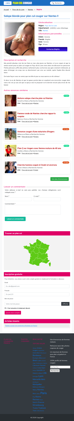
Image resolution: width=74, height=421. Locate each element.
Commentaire (10, 204)
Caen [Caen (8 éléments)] (39, 360)
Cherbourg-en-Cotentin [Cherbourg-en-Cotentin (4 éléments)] (41, 363)
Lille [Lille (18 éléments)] (45, 373)
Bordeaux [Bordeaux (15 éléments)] (37, 355)
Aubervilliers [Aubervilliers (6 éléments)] (36, 353)
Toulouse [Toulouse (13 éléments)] (42, 408)
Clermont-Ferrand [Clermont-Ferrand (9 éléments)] (39, 365)
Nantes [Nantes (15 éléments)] (40, 389)
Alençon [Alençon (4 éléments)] (35, 348)
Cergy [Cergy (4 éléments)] (34, 363)
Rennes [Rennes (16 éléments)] (36, 399)
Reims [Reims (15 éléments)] (38, 396)
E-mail (36, 196)
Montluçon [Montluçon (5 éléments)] (36, 382)
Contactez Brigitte (53, 49)
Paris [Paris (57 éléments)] (43, 393)
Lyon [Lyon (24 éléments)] (40, 376)
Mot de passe (9, 298)
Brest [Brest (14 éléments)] (35, 360)
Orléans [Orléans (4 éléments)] (38, 393)
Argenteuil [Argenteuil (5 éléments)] (41, 350)
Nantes (30, 9)
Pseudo (7, 290)
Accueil (6, 9)
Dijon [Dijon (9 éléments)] (43, 368)
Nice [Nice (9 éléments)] (34, 393)
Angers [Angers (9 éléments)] (35, 350)
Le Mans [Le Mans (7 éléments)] (39, 373)
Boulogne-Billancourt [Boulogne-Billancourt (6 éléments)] (39, 358)
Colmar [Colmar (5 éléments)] (35, 368)
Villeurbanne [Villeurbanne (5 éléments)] (40, 410)
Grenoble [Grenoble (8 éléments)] (40, 370)
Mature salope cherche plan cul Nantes (35, 98)
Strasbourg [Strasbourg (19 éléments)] (38, 405)
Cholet (36, 170)
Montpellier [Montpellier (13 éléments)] (37, 384)
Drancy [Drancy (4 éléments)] (34, 370)
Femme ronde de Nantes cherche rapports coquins (36, 115)
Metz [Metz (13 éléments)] (43, 379)
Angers (36, 137)
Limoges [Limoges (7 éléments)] (35, 376)
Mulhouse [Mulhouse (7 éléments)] (36, 387)
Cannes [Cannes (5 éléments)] (43, 360)
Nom (7, 196)
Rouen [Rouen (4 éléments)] (41, 399)
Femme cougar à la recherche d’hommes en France (21, 326)
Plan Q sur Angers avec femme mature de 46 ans (39, 148)
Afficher (65, 304)
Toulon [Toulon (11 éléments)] (35, 408)
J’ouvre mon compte (13, 313)
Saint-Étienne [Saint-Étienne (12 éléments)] (38, 402)
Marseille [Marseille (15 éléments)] (37, 379)
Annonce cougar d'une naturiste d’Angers (35, 131)
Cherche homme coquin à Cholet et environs (37, 165)
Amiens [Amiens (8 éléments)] (39, 348)
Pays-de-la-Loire (18, 9)
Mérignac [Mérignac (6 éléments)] (42, 387)
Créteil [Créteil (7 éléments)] (39, 368)
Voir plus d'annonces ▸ (59, 179)
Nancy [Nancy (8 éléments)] (35, 390)
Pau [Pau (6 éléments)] (34, 397)
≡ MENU (7, 3)
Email (6, 282)
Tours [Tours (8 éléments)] (35, 410)
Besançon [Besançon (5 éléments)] (43, 353)
